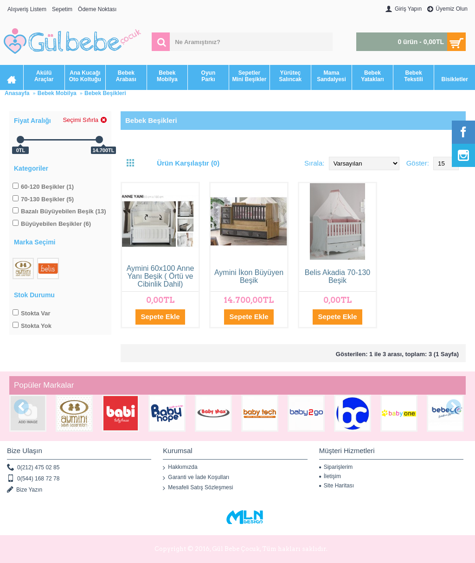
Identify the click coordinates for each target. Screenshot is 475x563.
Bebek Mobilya (57, 93)
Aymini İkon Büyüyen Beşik (248, 276)
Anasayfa (17, 93)
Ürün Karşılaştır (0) (188, 163)
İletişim (330, 476)
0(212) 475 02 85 (33, 468)
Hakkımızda (180, 467)
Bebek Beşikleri (105, 93)
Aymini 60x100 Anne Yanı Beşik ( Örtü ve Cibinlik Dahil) (160, 276)
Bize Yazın (24, 490)
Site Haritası (336, 485)
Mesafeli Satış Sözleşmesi (198, 488)
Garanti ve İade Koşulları (196, 477)
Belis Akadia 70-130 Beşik (337, 276)
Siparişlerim (336, 467)
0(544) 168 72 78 (33, 479)
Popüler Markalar (44, 385)
